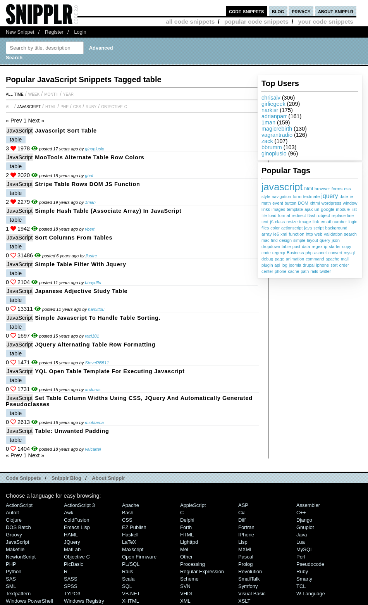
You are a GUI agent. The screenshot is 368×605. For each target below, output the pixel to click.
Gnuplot (305, 527)
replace (339, 215)
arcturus (92, 389)
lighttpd (189, 542)
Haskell (130, 535)
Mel (184, 549)
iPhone (246, 535)
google (327, 209)
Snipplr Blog (66, 478)
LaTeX (129, 542)
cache (293, 271)
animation (295, 259)
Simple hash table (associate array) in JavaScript (108, 211)
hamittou (96, 309)
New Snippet (20, 32)
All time (15, 94)
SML (11, 586)
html (308, 188)
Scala (128, 579)
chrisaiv (270, 98)
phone (280, 271)
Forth (186, 527)
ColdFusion (76, 520)
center (267, 271)
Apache (130, 505)
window (350, 203)
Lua (300, 542)
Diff (242, 520)
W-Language (310, 593)
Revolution (250, 571)
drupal (309, 265)
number (339, 221)
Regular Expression (202, 571)
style (265, 196)
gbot (89, 175)
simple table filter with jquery (80, 264)
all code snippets (190, 21)
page (279, 259)
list (354, 209)
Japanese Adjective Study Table (81, 291)
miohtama (94, 422)
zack (267, 141)
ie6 (276, 234)
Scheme (189, 579)
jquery (329, 196)
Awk (68, 512)
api (277, 265)
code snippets (246, 11)
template (295, 209)
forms (337, 188)
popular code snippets (256, 21)
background (336, 228)
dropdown (270, 246)
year (68, 94)
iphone (322, 265)
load (272, 215)
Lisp (243, 542)
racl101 (92, 336)
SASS (70, 579)
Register (54, 32)
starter (335, 246)
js (271, 221)
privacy (301, 11)
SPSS (70, 586)
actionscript (292, 228)
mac (265, 240)
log (284, 265)
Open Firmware (139, 557)
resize (291, 221)
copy (346, 246)
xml (283, 234)
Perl (300, 557)
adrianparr (274, 116)
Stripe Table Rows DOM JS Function (87, 184)
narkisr (269, 110)
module (343, 209)
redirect (299, 215)
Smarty (304, 579)
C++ (301, 512)
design (285, 240)
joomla (295, 265)
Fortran (246, 527)
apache (332, 259)
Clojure (14, 520)
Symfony (248, 586)
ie (351, 196)
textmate (311, 196)
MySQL (304, 549)
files (265, 228)
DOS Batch (18, 527)
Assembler (308, 505)
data (306, 246)
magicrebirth (276, 129)
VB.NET (131, 593)
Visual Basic (251, 593)
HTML (50, 106)
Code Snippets (23, 478)
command (315, 259)
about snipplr (335, 11)
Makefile (15, 549)
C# (241, 512)
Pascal (245, 557)
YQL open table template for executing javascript (109, 371)
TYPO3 (72, 593)
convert (335, 252)
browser (322, 188)
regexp (278, 252)
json (336, 240)
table (286, 246)
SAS (11, 579)
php (309, 252)
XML (185, 601)
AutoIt (12, 512)
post (296, 246)
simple (299, 240)
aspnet (320, 252)
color (275, 228)
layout (312, 240)
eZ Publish (134, 527)
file (264, 215)
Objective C (114, 106)
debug (267, 259)
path (305, 271)
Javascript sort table (66, 131)
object (324, 215)
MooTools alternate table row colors (89, 157)
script (318, 228)
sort (333, 265)
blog (278, 11)
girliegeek (273, 104)
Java (301, 535)
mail (345, 259)
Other (186, 557)
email (326, 221)
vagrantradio (276, 135)
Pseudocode (310, 564)
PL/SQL (130, 564)
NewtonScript (21, 557)
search (350, 234)
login (353, 221)
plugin (267, 265)
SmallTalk (249, 579)
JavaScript (29, 106)
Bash (128, 512)
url (317, 209)
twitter (325, 271)
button (290, 203)
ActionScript (19, 505)
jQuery (72, 542)
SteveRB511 (97, 362)
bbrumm (271, 147)
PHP (64, 106)
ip (325, 246)
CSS (77, 106)
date (344, 196)
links (265, 209)
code (266, 252)
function (296, 234)
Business (295, 252)
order (344, 265)
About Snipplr (108, 478)
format (284, 215)
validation (333, 234)
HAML (71, 535)
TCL (301, 586)
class (280, 221)
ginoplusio (274, 153)
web (318, 234)
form (296, 196)
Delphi (187, 520)
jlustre (91, 255)
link (316, 221)
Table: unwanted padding (72, 431)
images (278, 209)
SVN (185, 586)
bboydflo (93, 282)
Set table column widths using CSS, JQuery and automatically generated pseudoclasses (129, 401)
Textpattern (18, 593)
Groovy (14, 535)
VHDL (187, 593)
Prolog (245, 564)
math (266, 203)
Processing (192, 564)
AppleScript (193, 505)
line (350, 215)
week (34, 94)
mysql (349, 252)
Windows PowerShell (29, 601)
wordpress (331, 203)
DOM (303, 203)
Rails (127, 571)
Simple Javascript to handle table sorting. (97, 318)
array (266, 233)
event (277, 203)
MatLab (72, 549)
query (325, 240)
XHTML (130, 601)
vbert (90, 229)
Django (304, 520)
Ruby (91, 106)
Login (80, 32)
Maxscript (132, 549)
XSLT (244, 601)
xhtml (315, 203)
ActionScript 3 (79, 505)
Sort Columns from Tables (73, 237)
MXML (245, 549)
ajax (308, 209)
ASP (243, 505)
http (309, 234)
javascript (282, 186)
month (51, 94)
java (308, 228)
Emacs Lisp (77, 527)
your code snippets (325, 21)
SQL (127, 586)
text (264, 221)
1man (268, 122)
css (347, 188)
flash (312, 215)
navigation (281, 196)
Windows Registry (84, 601)
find (274, 240)
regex (316, 246)
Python (13, 571)
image (305, 221)
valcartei (93, 449)
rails (314, 271)
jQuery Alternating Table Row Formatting (95, 344)
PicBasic (73, 564)
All (9, 106)
